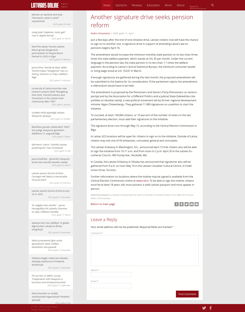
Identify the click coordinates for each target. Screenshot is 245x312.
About (202, 5)
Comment (97, 233)
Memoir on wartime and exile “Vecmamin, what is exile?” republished (51, 19)
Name (95, 270)
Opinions (143, 5)
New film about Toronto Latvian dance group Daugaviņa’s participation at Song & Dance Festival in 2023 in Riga (51, 53)
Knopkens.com (44, 309)
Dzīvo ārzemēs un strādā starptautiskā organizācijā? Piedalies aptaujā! (51, 298)
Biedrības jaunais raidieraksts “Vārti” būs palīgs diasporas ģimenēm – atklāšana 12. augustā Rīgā (51, 131)
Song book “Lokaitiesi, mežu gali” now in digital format (51, 35)
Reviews (159, 5)
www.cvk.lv (142, 180)
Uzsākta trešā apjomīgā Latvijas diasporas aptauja (51, 115)
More (190, 5)
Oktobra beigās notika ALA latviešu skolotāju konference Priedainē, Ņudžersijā (51, 263)
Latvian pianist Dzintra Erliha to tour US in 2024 (51, 194)
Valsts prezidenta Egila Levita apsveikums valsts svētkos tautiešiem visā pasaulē (51, 245)
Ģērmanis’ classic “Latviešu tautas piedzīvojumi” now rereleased (51, 147)
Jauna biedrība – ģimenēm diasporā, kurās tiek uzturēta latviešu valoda (51, 162)
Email (94, 281)
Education (175, 5)
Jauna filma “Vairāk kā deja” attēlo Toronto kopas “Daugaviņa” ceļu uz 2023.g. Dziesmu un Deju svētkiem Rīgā (51, 74)
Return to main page (103, 204)
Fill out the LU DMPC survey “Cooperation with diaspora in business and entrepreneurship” (51, 280)
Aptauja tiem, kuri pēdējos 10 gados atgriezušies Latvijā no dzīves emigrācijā (51, 227)
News (128, 5)
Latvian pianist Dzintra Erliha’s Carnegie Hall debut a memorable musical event (51, 178)
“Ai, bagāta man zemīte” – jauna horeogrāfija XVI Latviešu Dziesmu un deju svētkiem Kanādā (51, 210)
